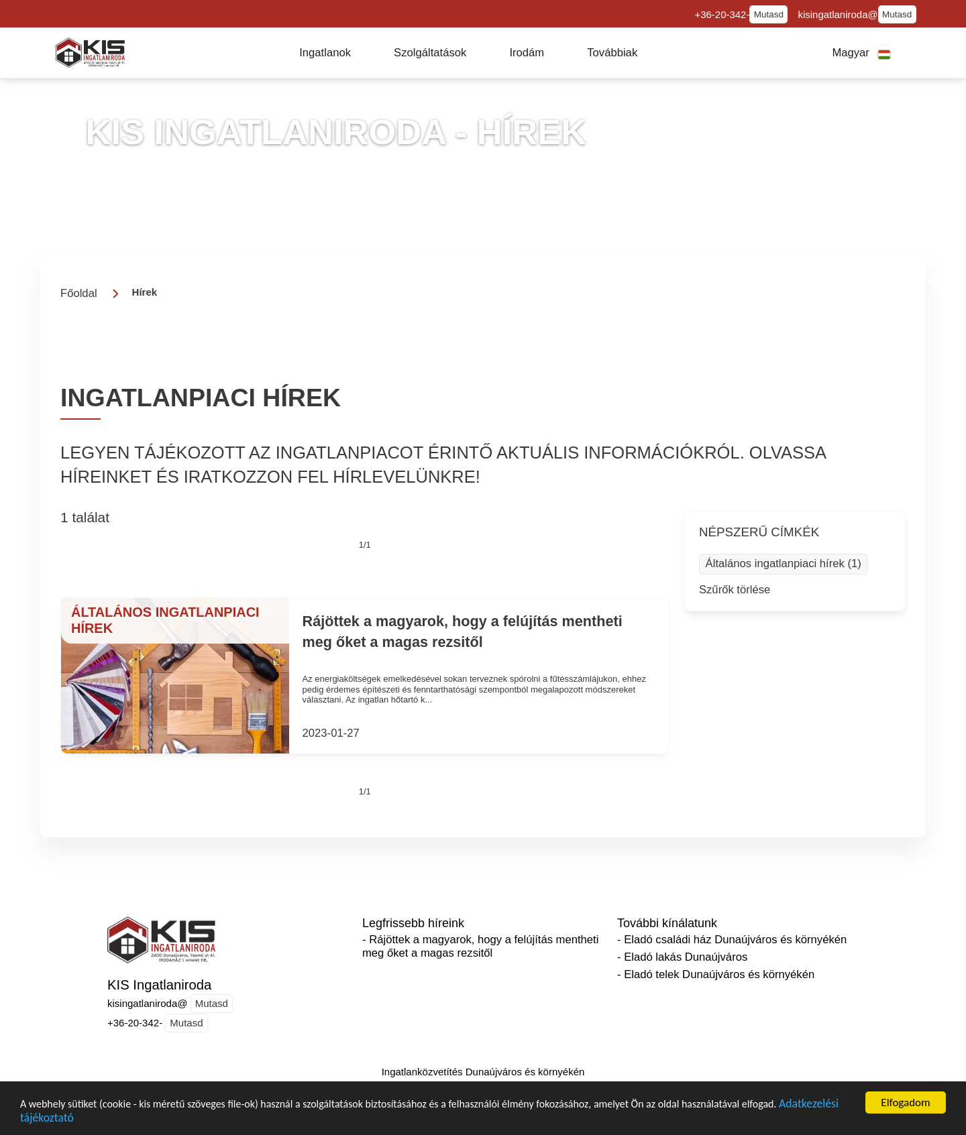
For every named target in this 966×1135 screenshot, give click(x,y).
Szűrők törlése (734, 589)
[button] (325, 53)
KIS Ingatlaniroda (159, 984)
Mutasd (769, 14)
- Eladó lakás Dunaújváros (682, 957)
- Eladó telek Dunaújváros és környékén (715, 974)
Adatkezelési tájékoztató (82, 1120)
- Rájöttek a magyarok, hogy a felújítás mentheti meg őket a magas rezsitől (480, 946)
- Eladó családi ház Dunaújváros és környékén (732, 939)
